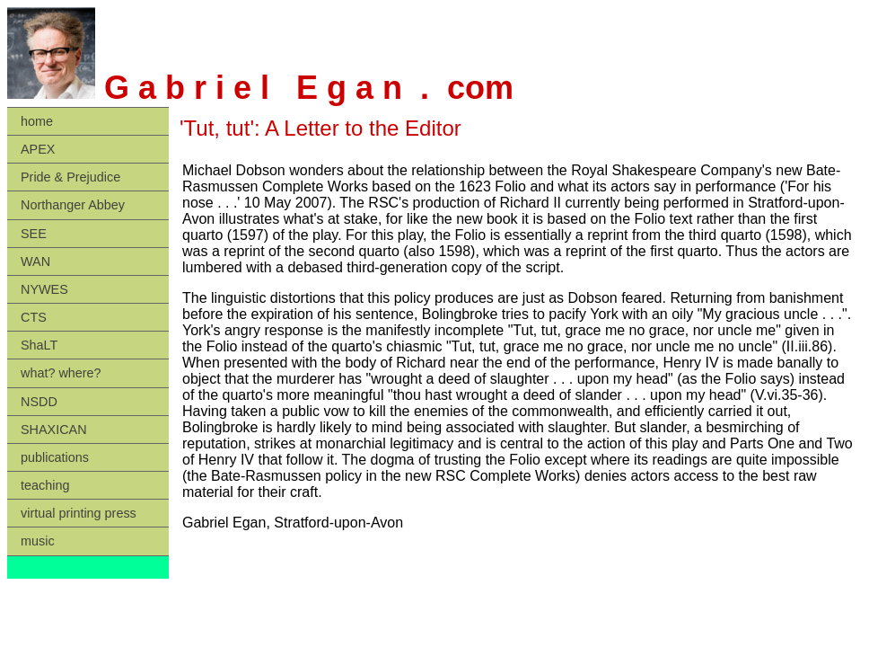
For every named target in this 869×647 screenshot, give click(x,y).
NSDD (39, 401)
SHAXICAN (54, 429)
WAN (35, 261)
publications (55, 457)
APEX (38, 149)
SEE (34, 233)
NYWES (44, 289)
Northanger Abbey (73, 205)
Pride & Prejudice (70, 177)
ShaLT (39, 345)
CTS (34, 317)
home (37, 121)
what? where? (61, 373)
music (38, 541)
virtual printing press (78, 513)
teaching (45, 485)
